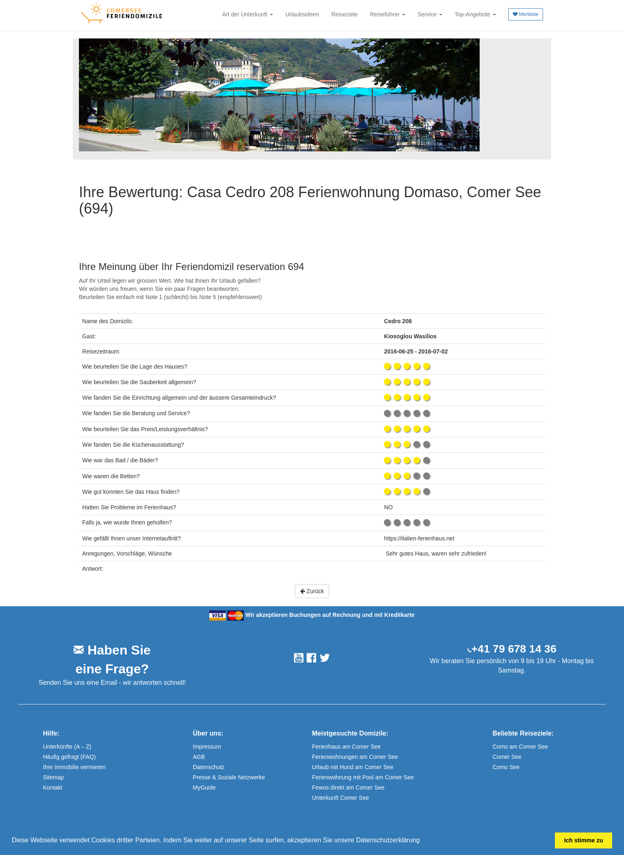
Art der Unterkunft (247, 14)
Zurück (312, 591)
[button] (423, 841)
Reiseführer (387, 14)
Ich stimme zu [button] (583, 840)
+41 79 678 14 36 (514, 649)
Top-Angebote (475, 14)
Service (429, 14)
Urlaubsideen (302, 14)
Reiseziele (344, 14)
